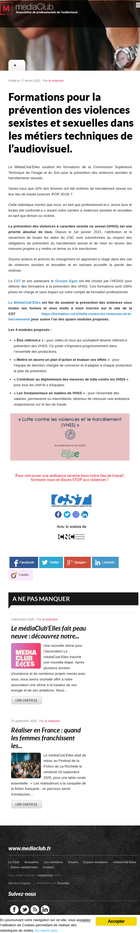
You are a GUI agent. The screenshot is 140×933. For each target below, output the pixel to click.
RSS (35, 909)
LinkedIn (45, 909)
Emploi (73, 862)
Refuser (85, 921)
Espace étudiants (96, 862)
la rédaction (56, 80)
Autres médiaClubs (24, 867)
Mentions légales (19, 883)
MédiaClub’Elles (27, 302)
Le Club (13, 862)
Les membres (53, 862)
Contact (48, 867)
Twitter (24, 909)
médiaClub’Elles (124, 862)
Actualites (32, 862)
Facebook (14, 909)
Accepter (116, 921)
